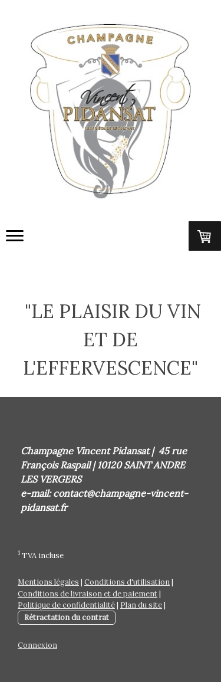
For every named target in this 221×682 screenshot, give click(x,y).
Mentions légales (48, 582)
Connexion (37, 645)
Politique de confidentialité (66, 605)
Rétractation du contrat (66, 617)
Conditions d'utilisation (127, 582)
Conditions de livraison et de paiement (87, 594)
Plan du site (141, 605)
